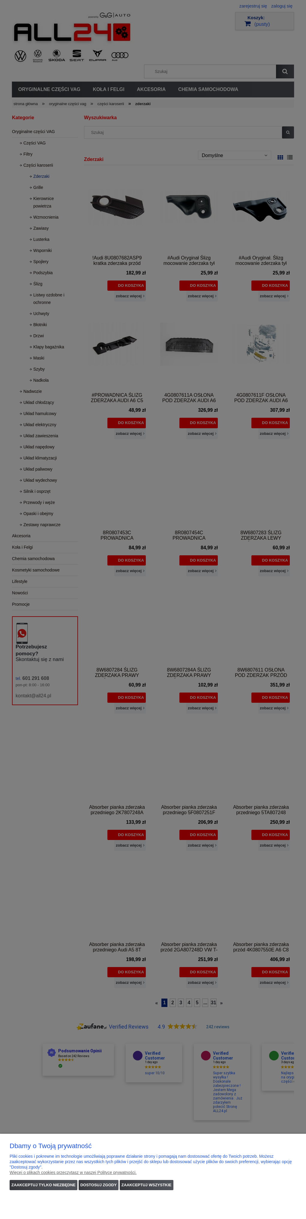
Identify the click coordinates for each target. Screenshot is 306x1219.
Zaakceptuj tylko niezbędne (43, 1185)
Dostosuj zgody (98, 1185)
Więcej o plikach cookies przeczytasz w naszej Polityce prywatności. (73, 1172)
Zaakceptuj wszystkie (147, 1185)
